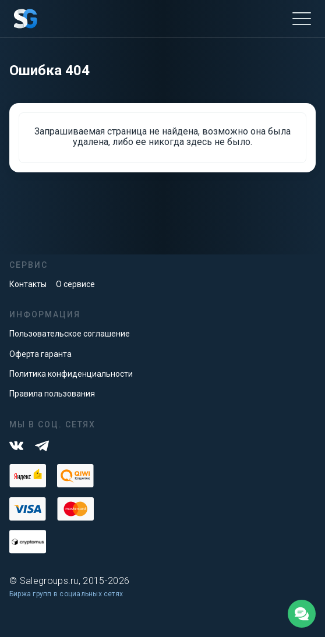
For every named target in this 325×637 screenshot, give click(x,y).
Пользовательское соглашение (69, 333)
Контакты (28, 284)
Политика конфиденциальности (71, 373)
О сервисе (75, 284)
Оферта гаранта (40, 354)
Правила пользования (52, 393)
